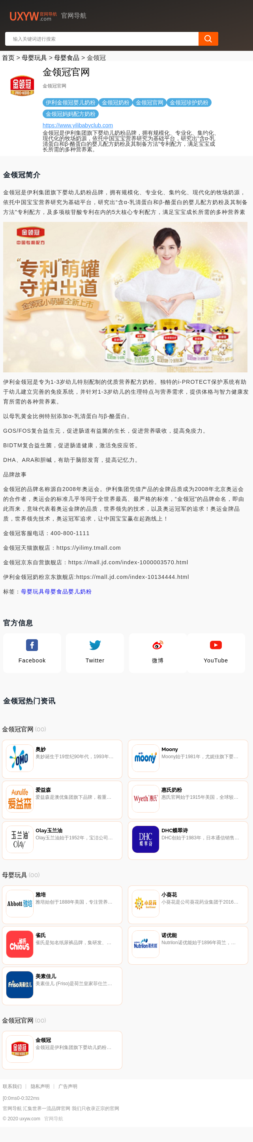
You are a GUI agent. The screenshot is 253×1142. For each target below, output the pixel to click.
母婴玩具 (34, 57)
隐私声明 (40, 1098)
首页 (8, 57)
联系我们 (12, 1098)
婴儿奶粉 (80, 591)
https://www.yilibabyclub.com (78, 125)
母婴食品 (66, 57)
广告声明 (67, 1098)
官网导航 (53, 1130)
